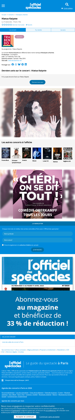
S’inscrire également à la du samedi (21, 245)
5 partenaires (16, 410)
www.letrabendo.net (15, 60)
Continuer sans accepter (50, 417)
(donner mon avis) (18, 25)
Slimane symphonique (16, 162)
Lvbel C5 (45, 161)
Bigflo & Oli (67, 161)
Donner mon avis (37, 82)
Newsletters (61, 350)
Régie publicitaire (33, 350)
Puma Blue (5, 160)
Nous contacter (21, 350)
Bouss (34, 161)
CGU (3, 352)
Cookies (21, 352)
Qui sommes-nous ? (8, 350)
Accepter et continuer (25, 417)
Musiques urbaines (47, 53)
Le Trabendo (10, 57)
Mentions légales (11, 352)
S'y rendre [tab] (38, 30)
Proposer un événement (48, 350)
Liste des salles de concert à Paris (12, 342)
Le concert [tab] (12, 30)
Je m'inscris (37, 250)
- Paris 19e (11, 22)
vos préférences (51, 410)
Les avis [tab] (63, 30)
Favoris (29, 25)
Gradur (24, 160)
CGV (67, 350)
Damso (55, 162)
